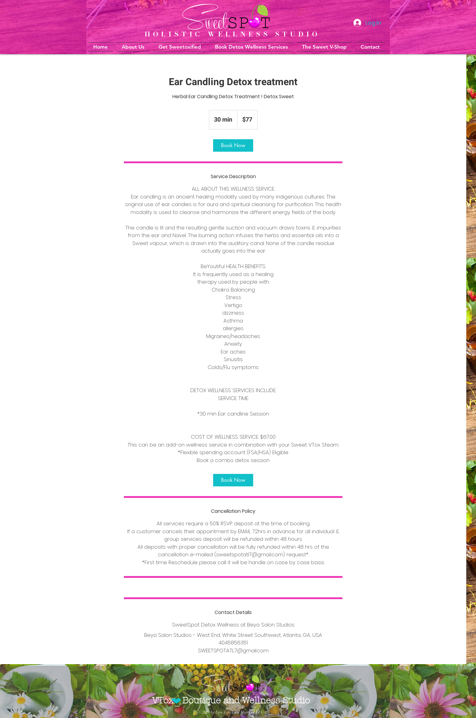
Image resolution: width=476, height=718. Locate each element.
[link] (233, 145)
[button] (251, 46)
